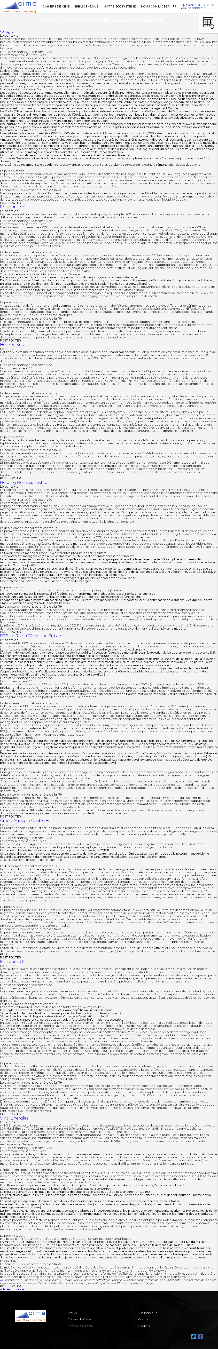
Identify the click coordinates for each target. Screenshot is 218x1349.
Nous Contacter (155, 6)
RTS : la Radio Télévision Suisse (30, 635)
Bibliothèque (86, 6)
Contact (144, 1319)
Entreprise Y (12, 206)
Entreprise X (12, 961)
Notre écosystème (120, 6)
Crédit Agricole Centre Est (26, 820)
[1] (171, 1135)
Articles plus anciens (14, 1289)
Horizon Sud (12, 344)
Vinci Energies (14, 1118)
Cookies (144, 1326)
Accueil (72, 1313)
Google (7, 31)
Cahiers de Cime (56, 6)
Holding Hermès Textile (23, 482)
